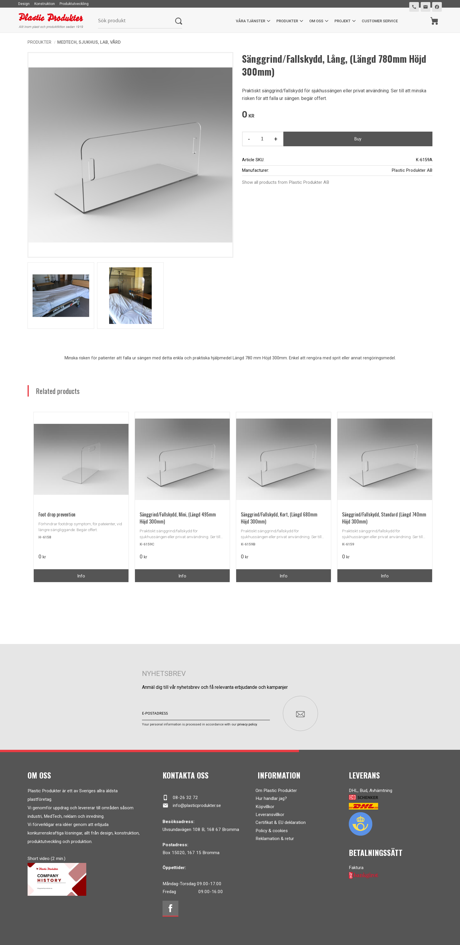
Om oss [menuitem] (316, 21)
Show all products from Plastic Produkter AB (285, 182)
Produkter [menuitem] (287, 21)
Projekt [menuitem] (342, 21)
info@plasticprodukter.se (192, 805)
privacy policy (247, 724)
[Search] (178, 21)
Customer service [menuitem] (380, 21)
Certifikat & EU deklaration (281, 822)
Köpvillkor (265, 806)
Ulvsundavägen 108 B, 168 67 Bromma (201, 829)
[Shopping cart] (434, 21)
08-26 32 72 (180, 797)
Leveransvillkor (270, 814)
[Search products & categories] (136, 21)
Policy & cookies (272, 830)
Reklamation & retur (275, 838)
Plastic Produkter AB (412, 170)
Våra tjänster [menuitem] (250, 21)
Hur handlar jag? (271, 798)
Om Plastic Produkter (276, 790)
